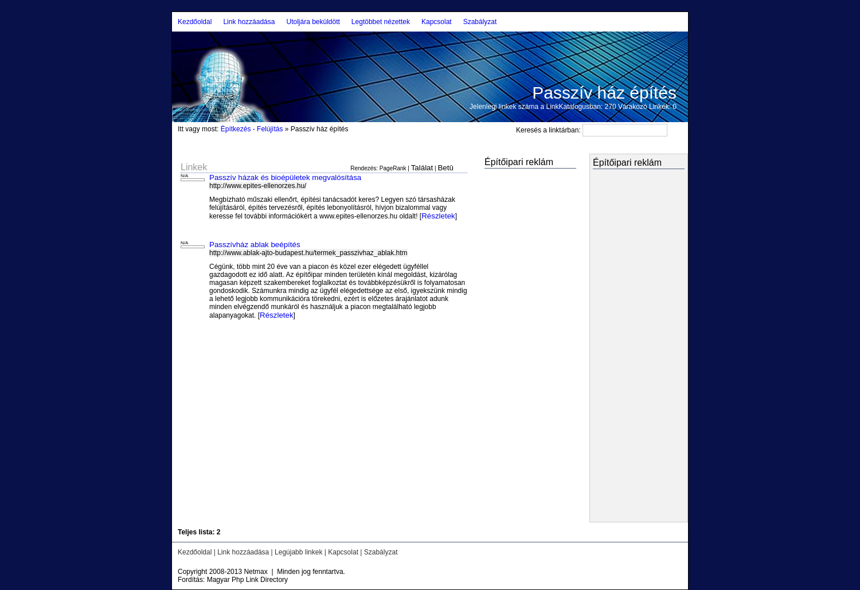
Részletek (438, 216)
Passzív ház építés (604, 92)
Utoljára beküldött (312, 22)
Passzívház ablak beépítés (254, 244)
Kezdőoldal (195, 22)
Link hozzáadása (249, 22)
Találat (422, 167)
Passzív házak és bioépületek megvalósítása (285, 177)
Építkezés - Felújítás (252, 129)
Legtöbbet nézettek (380, 22)
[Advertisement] (518, 346)
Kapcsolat (436, 22)
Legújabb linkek (298, 552)
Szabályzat (480, 22)
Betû (445, 167)
